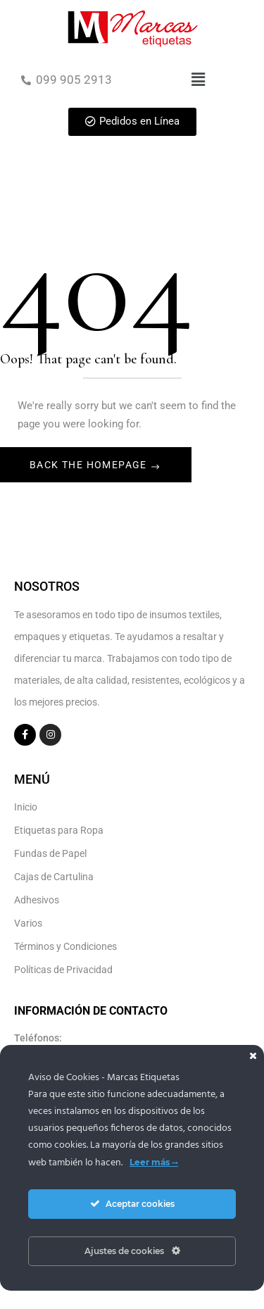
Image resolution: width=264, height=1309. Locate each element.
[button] (198, 79)
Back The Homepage (90, 464)
